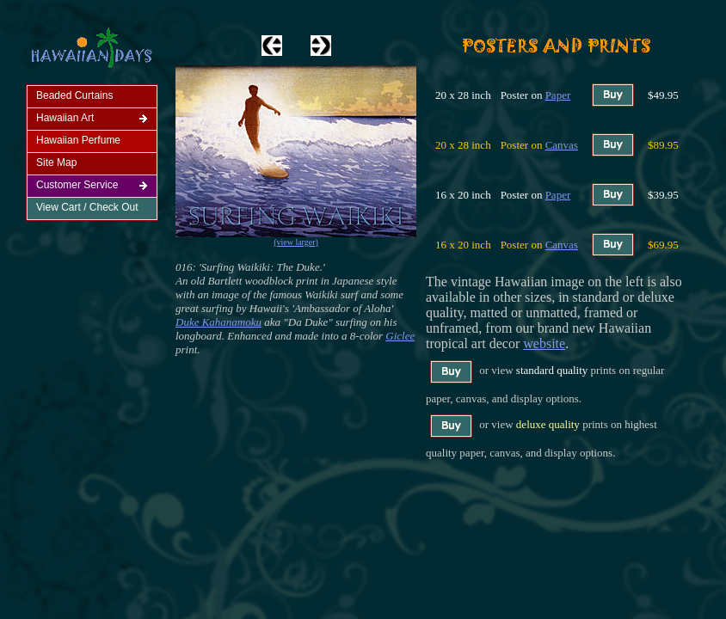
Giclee (400, 335)
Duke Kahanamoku (218, 322)
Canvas (561, 144)
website (544, 343)
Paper (558, 95)
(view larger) (296, 242)
